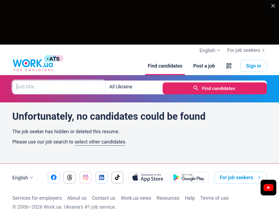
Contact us (104, 196)
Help (190, 196)
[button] (229, 66)
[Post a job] (204, 66)
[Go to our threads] (70, 176)
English (23, 176)
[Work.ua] (32, 66)
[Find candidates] (165, 66)
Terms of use (214, 196)
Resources (168, 196)
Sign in (253, 66)
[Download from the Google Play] (190, 176)
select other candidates (100, 140)
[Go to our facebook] (54, 176)
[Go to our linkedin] (101, 176)
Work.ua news (136, 196)
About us (77, 196)
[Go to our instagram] (85, 176)
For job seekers (247, 50)
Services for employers (37, 196)
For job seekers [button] (241, 175)
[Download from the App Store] (148, 176)
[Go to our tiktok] (117, 176)
